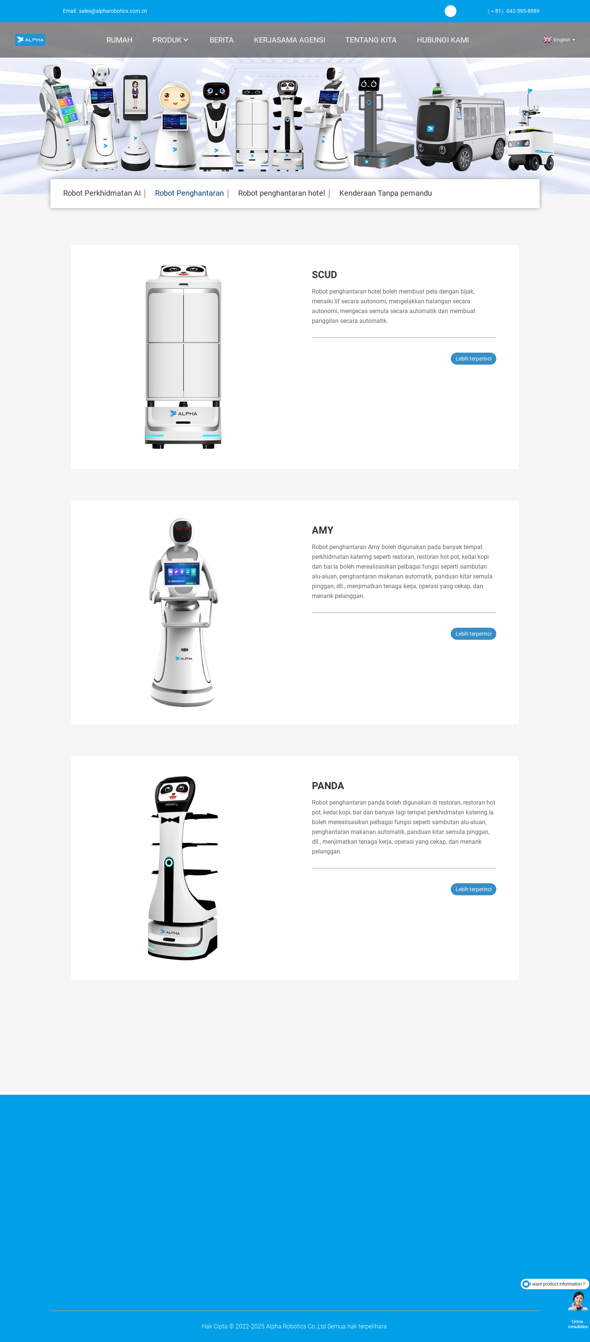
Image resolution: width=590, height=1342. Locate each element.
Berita (222, 39)
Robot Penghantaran (189, 193)
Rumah (119, 39)
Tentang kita (371, 39)
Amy (322, 530)
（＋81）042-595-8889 (512, 11)
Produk (170, 39)
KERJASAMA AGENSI (289, 39)
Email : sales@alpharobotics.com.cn (105, 11)
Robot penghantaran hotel (281, 193)
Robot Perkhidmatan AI (102, 193)
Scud (324, 274)
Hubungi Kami (443, 39)
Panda (328, 785)
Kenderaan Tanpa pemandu (385, 193)
